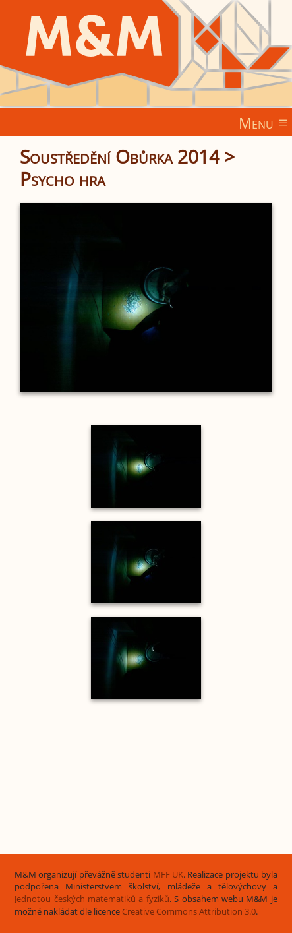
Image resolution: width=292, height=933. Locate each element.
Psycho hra (62, 178)
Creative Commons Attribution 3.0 (189, 911)
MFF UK (168, 874)
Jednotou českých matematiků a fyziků (92, 899)
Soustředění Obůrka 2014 (119, 156)
